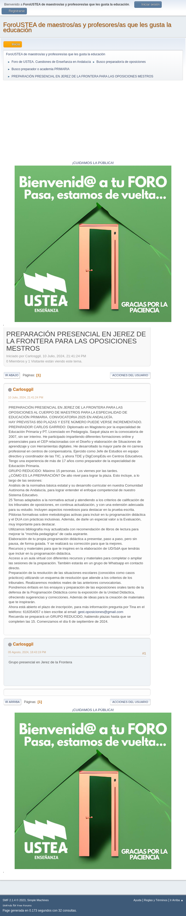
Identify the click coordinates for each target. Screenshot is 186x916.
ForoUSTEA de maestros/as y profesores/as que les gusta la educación (87, 27)
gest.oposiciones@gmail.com (100, 612)
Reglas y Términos (155, 900)
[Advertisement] (93, 121)
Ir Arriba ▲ (176, 900)
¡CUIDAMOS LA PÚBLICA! (93, 163)
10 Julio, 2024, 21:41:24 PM (25, 397)
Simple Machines (38, 900)
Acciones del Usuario (130, 375)
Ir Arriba (12, 701)
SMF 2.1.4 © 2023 (14, 900)
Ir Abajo (11, 375)
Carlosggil (23, 389)
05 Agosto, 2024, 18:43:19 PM (27, 652)
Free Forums (24, 905)
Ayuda (137, 900)
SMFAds (7, 905)
